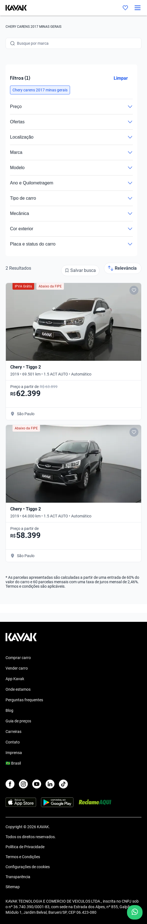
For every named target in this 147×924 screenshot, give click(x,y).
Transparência (18, 877)
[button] (40, 90)
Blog (9, 710)
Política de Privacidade (25, 847)
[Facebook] (10, 784)
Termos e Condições (23, 857)
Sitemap (13, 887)
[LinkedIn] (50, 784)
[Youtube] (36, 784)
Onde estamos (18, 689)
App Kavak (15, 679)
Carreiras (13, 731)
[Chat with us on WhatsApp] (134, 912)
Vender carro (17, 668)
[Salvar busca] (80, 270)
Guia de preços (18, 721)
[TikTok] (63, 784)
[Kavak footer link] (21, 640)
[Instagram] (23, 784)
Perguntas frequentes (24, 700)
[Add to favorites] (133, 290)
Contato (13, 742)
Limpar (121, 78)
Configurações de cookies (28, 867)
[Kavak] (13, 8)
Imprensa (14, 752)
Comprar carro (18, 657)
